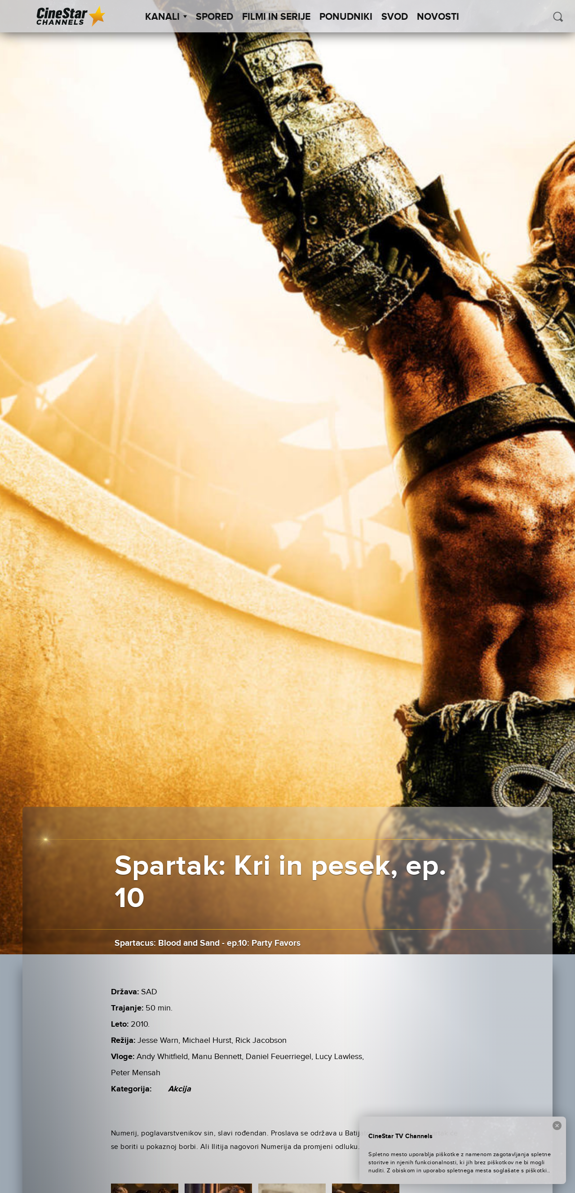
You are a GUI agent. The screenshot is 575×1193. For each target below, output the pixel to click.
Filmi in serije (276, 17)
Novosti (438, 17)
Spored (214, 17)
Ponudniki (345, 17)
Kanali (166, 17)
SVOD (394, 17)
